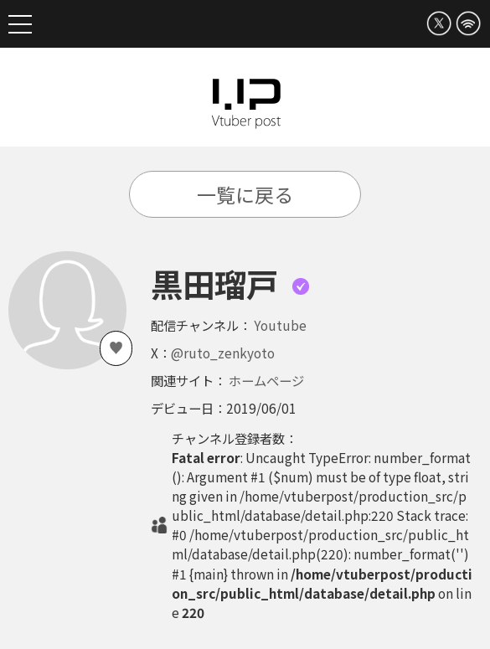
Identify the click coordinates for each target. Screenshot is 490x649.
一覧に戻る (245, 194)
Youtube (280, 325)
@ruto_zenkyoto (223, 352)
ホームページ (266, 380)
